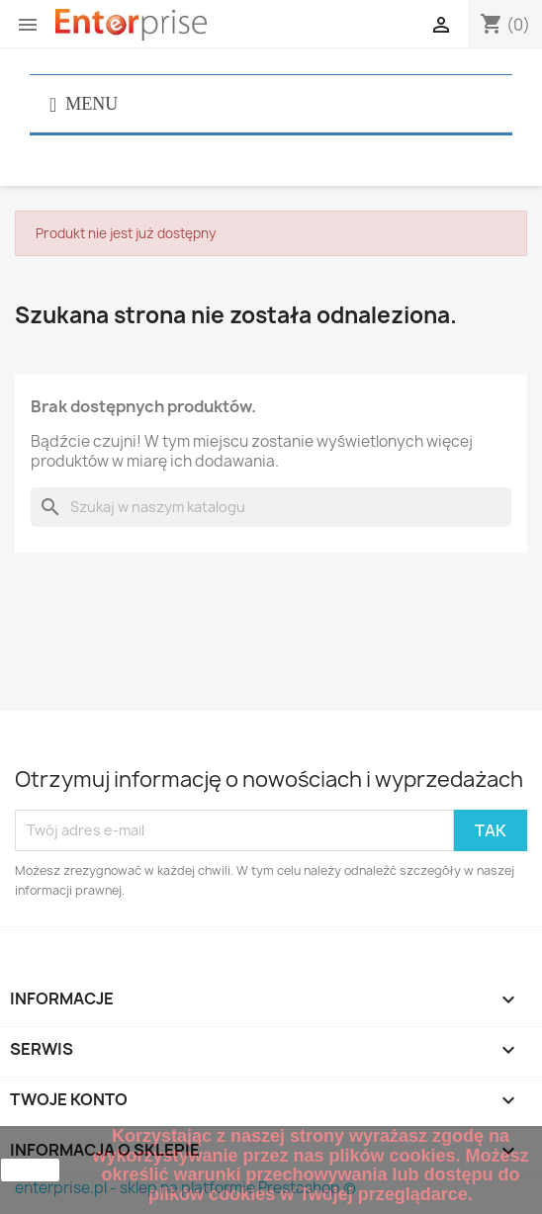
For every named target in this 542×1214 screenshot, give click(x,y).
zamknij (30, 1169)
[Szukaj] (271, 507)
